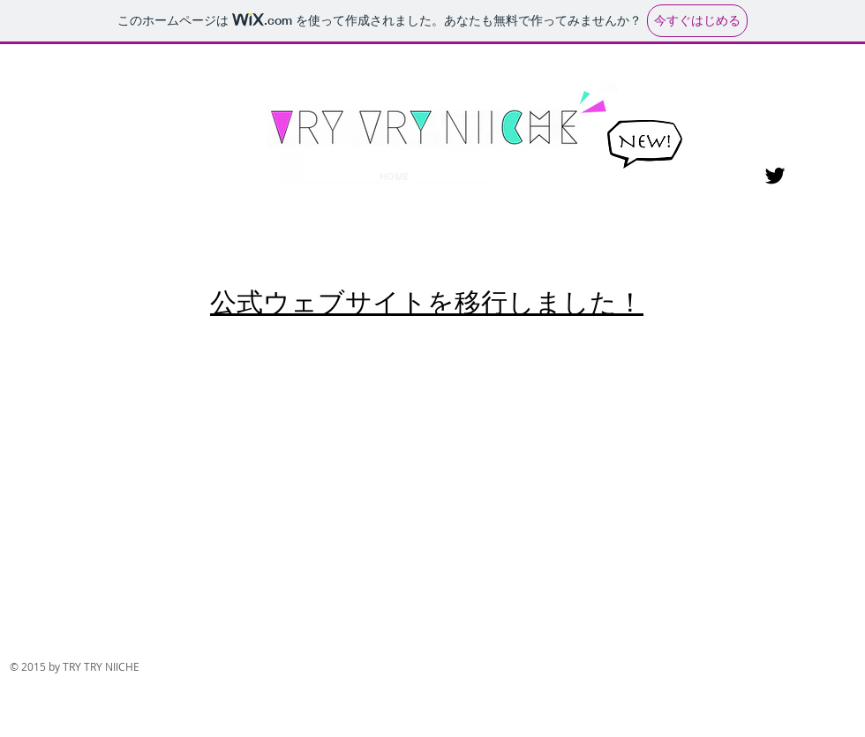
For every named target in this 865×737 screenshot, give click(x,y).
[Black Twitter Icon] (775, 175)
